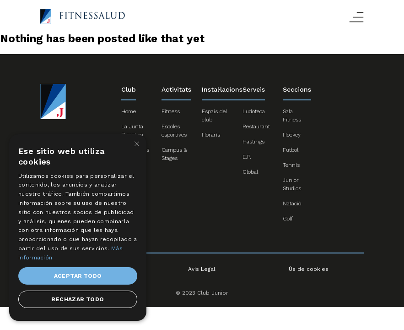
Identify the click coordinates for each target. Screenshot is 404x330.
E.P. (246, 157)
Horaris (211, 135)
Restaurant (256, 126)
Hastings (253, 141)
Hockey (292, 135)
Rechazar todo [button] (77, 299)
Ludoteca (253, 111)
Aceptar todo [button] (78, 276)
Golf (288, 218)
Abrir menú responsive (356, 17)
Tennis (291, 165)
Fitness (171, 111)
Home (128, 111)
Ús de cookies (309, 269)
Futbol (290, 150)
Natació (292, 203)
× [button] (136, 144)
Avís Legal (201, 269)
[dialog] (77, 227)
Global (250, 172)
